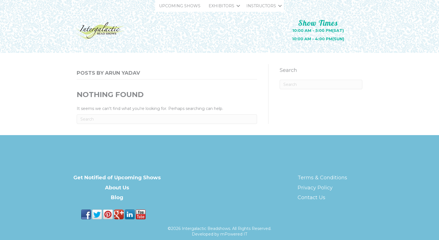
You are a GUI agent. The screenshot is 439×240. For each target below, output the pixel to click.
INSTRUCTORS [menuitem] (261, 5)
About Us (117, 188)
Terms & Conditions (322, 178)
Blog (117, 197)
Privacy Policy (315, 188)
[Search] (167, 119)
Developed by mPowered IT (219, 234)
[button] (238, 6)
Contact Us (311, 197)
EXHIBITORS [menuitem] (221, 5)
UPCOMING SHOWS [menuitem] (179, 5)
